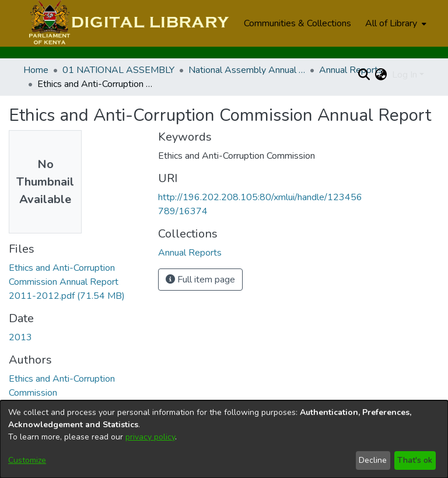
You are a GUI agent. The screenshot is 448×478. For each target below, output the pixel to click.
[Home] (127, 23)
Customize (27, 460)
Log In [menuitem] (404, 74)
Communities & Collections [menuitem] (297, 23)
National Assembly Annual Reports (246, 70)
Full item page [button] (200, 279)
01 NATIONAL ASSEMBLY (118, 70)
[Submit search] (364, 75)
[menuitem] (394, 23)
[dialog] (224, 439)
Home (35, 70)
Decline (373, 460)
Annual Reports (351, 70)
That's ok (414, 460)
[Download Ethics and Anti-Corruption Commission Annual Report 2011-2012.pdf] (67, 281)
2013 (20, 337)
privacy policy (150, 436)
